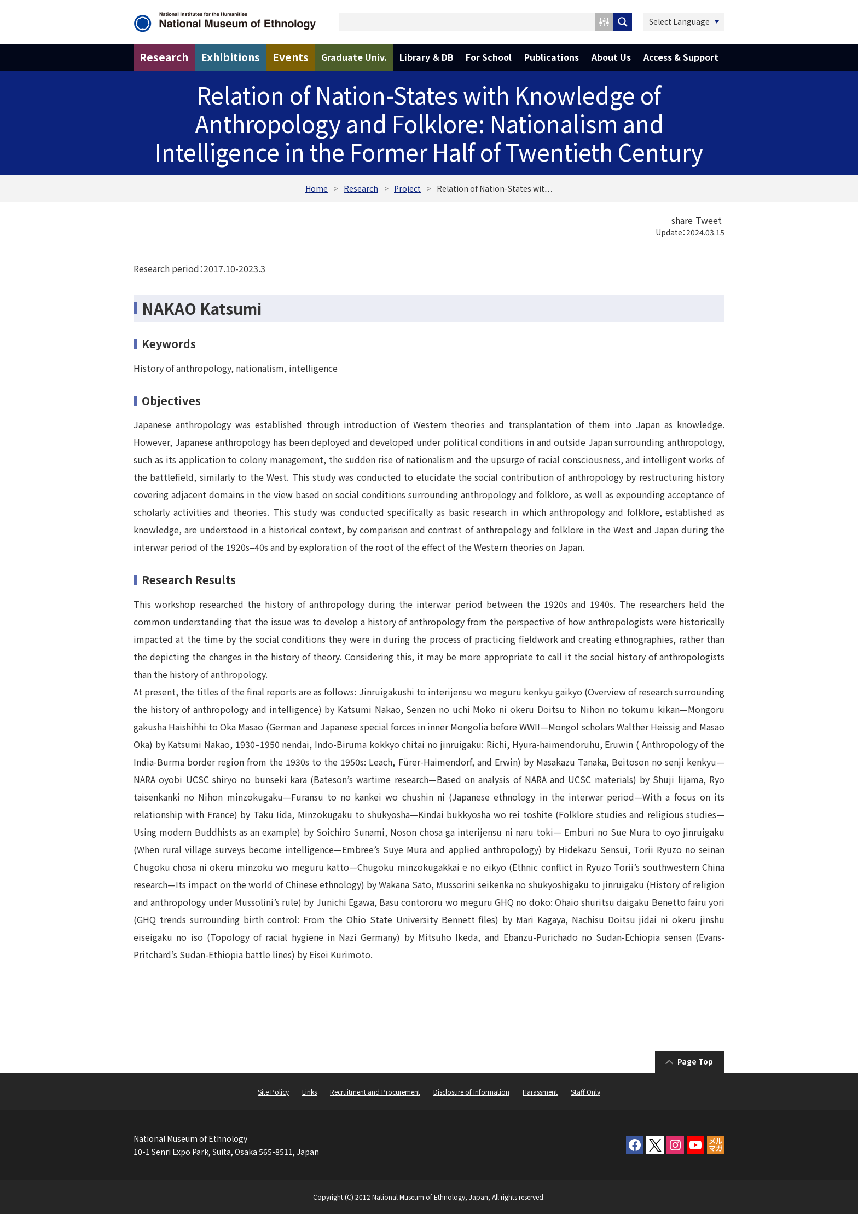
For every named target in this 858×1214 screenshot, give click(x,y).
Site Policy (273, 1091)
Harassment (540, 1091)
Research (361, 188)
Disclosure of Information (471, 1091)
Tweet (708, 220)
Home (316, 188)
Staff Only (585, 1091)
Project (407, 188)
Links (309, 1091)
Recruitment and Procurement (375, 1091)
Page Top (695, 1061)
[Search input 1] (467, 22)
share (682, 220)
